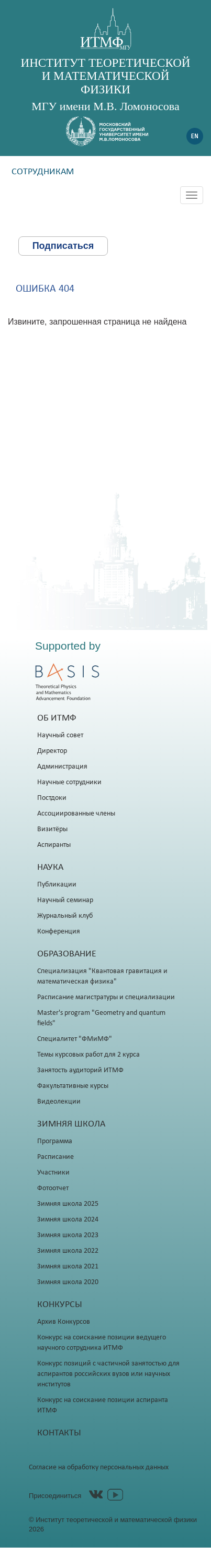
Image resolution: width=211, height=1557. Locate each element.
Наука (50, 867)
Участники (53, 1173)
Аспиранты (54, 845)
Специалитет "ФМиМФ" (74, 1039)
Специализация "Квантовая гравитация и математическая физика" (102, 976)
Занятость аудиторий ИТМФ (80, 1070)
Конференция (58, 932)
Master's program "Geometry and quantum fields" (101, 1018)
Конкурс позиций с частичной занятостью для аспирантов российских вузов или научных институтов (108, 1374)
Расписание (55, 1157)
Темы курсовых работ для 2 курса (88, 1055)
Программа (54, 1141)
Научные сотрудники (69, 782)
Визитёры (52, 829)
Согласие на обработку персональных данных (99, 1467)
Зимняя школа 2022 (67, 1251)
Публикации (56, 885)
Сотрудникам (43, 172)
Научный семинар (65, 900)
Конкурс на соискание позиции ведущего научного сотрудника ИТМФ (101, 1343)
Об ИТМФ (56, 718)
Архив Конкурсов (63, 1322)
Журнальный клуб (65, 916)
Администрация (62, 767)
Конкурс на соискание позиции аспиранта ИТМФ (102, 1405)
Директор (52, 751)
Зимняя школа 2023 (67, 1235)
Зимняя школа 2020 (67, 1282)
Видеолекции (59, 1102)
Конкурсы (59, 1305)
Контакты (59, 1433)
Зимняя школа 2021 (67, 1267)
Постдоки (51, 798)
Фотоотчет (53, 1188)
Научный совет (60, 735)
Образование (66, 954)
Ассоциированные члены (76, 814)
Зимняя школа (71, 1124)
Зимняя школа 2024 (67, 1220)
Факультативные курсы (72, 1086)
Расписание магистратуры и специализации (106, 997)
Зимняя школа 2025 (67, 1204)
